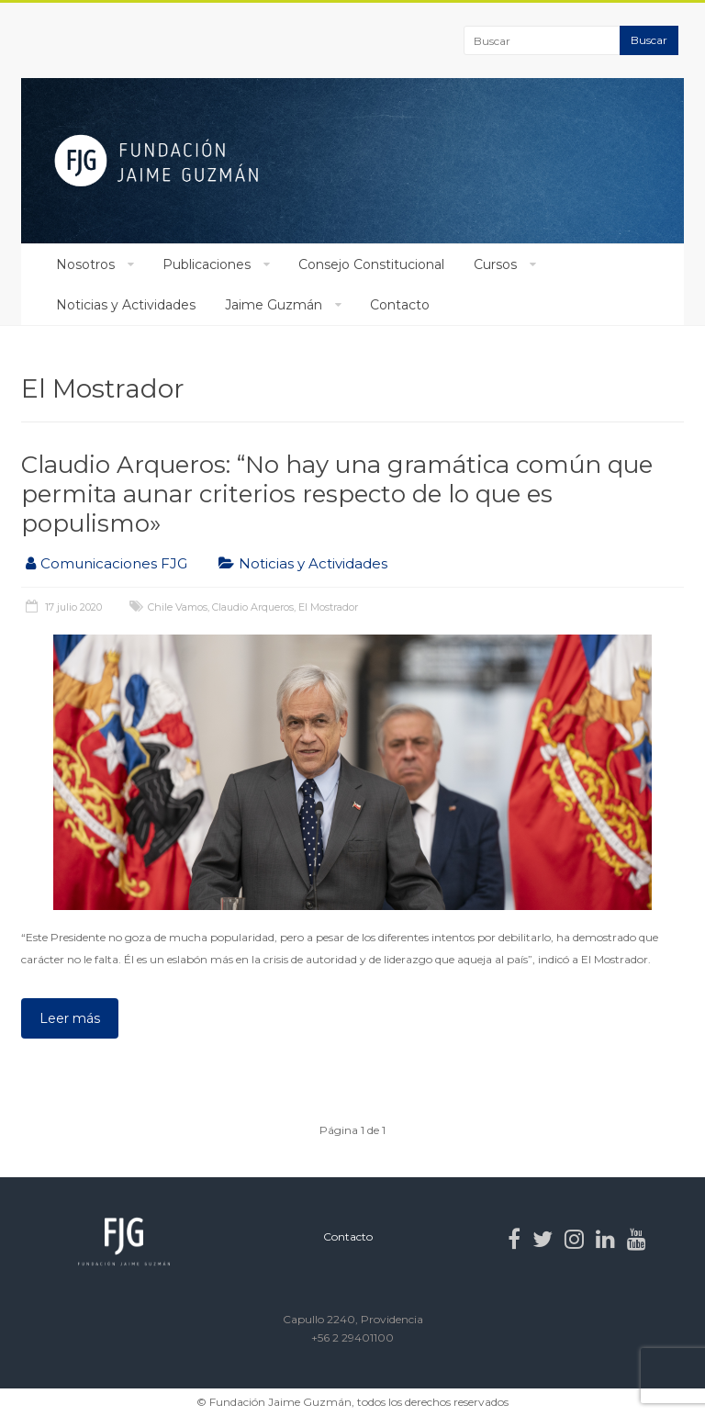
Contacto (400, 305)
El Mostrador (328, 607)
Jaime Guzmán (273, 305)
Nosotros (85, 264)
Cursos (495, 264)
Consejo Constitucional (371, 264)
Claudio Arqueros (253, 607)
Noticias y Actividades (126, 305)
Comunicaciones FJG (113, 563)
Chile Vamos (177, 607)
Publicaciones (206, 264)
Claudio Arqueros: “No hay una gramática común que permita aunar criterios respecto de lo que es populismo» (337, 494)
